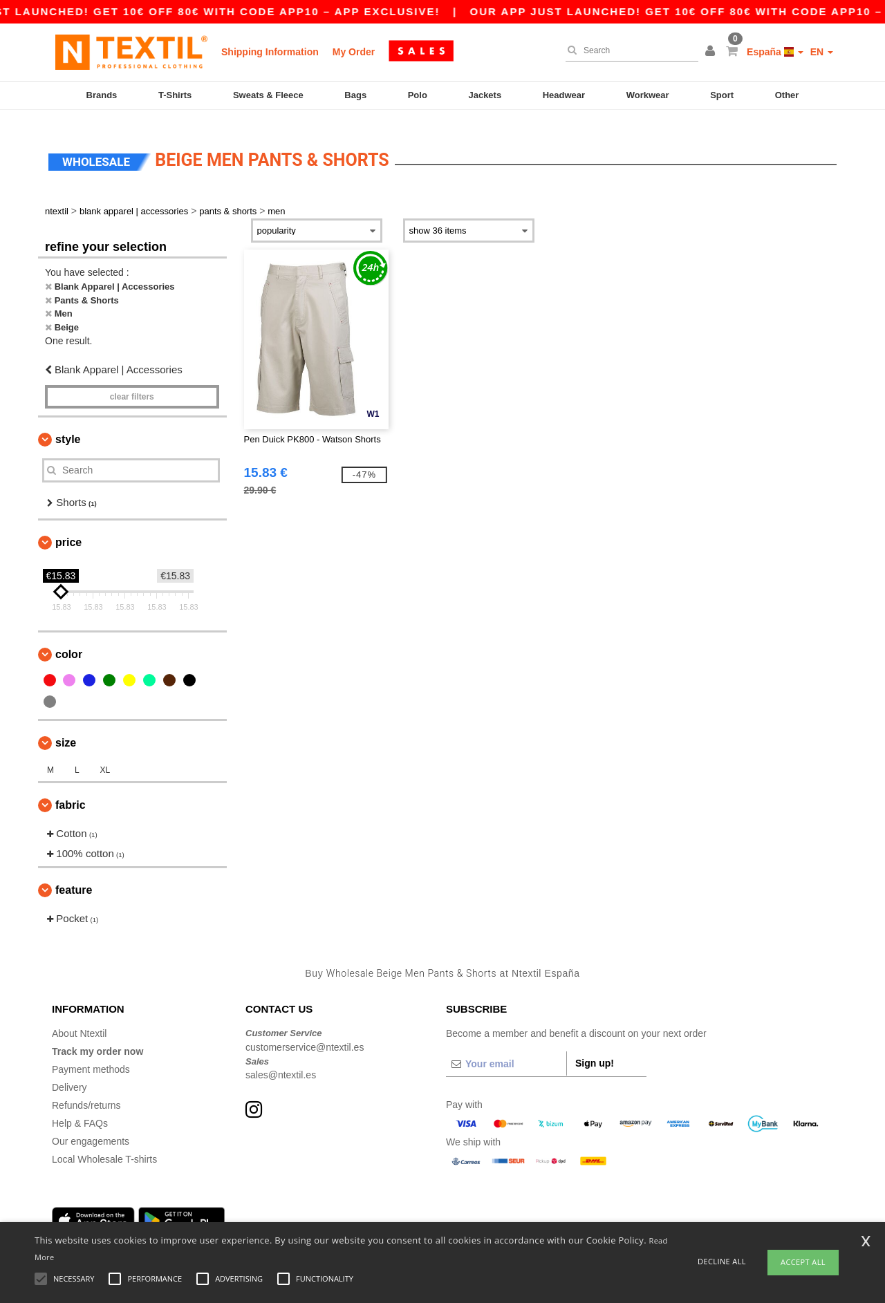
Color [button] (68, 642)
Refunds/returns (86, 1092)
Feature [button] (73, 877)
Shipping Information (270, 51)
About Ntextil (79, 1021)
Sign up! (594, 1050)
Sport (722, 95)
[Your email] (506, 1051)
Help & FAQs (80, 1110)
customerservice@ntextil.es (304, 1034)
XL (105, 757)
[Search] (628, 50)
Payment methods (91, 1056)
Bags (355, 95)
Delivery (69, 1074)
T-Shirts (175, 95)
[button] (712, 51)
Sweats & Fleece (268, 95)
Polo (417, 95)
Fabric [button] (70, 792)
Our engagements (90, 1128)
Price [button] (68, 530)
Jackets (484, 95)
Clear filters (132, 383)
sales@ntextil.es (280, 1062)
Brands (102, 95)
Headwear (564, 95)
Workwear (647, 95)
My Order (354, 51)
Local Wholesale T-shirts (104, 1146)
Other (787, 95)
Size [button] (65, 730)
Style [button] (67, 426)
